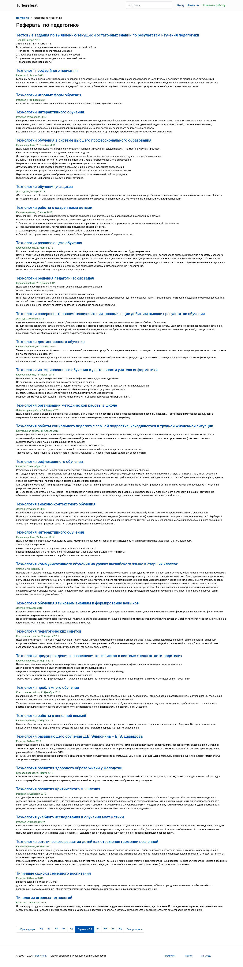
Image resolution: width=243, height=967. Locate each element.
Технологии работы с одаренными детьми (54, 207)
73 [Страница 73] (63, 929)
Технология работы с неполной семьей (51, 715)
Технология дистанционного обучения (50, 341)
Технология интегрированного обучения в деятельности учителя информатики (87, 369)
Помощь (193, 5)
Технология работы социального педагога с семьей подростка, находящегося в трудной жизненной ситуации (114, 426)
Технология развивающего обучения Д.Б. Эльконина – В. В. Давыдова (79, 736)
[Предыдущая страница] (27, 929)
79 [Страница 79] (120, 929)
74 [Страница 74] (71, 929)
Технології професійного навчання (47, 70)
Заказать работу (213, 5)
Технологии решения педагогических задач (55, 278)
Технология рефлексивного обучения (49, 461)
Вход (180, 5)
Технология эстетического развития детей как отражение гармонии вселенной (87, 841)
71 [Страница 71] (49, 929)
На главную (22, 17)
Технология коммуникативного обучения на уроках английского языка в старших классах (97, 564)
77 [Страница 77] (105, 929)
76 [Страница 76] (98, 929)
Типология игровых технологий (44, 897)
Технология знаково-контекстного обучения (55, 504)
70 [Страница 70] (41, 929)
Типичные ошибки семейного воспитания (53, 873)
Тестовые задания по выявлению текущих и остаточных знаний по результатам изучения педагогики (107, 35)
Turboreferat (40, 955)
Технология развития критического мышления (58, 789)
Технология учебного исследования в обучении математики (70, 817)
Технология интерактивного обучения (50, 532)
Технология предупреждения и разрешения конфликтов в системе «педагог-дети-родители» (99, 655)
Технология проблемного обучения (47, 687)
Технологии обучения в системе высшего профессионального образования (83, 140)
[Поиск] (149, 5)
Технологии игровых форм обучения (48, 95)
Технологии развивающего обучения (49, 243)
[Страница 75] (84, 929)
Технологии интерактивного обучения (50, 112)
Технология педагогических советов (48, 631)
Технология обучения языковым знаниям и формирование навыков (77, 603)
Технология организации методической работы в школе (66, 405)
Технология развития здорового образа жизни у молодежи (69, 768)
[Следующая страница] (134, 929)
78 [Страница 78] (113, 929)
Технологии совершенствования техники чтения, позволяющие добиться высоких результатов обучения (110, 313)
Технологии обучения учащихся (44, 186)
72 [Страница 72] (56, 929)
